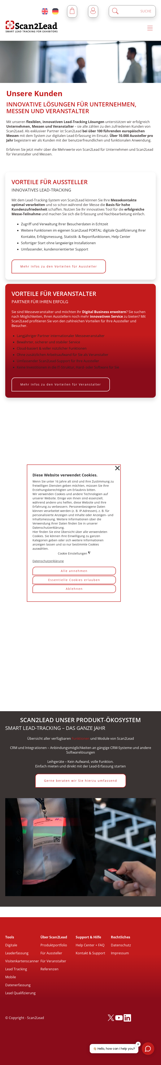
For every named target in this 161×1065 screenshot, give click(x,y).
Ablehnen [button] (74, 589)
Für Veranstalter (53, 961)
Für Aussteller (51, 953)
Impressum (120, 953)
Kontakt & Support (90, 953)
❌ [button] (117, 468)
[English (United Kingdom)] (45, 11)
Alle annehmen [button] (74, 571)
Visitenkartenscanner (22, 961)
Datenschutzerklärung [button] (48, 561)
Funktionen (81, 738)
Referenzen (49, 969)
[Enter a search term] (136, 11)
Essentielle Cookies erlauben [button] (74, 580)
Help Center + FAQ (90, 945)
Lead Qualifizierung (20, 993)
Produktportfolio (53, 945)
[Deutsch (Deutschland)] (55, 11)
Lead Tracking (16, 969)
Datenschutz (121, 945)
